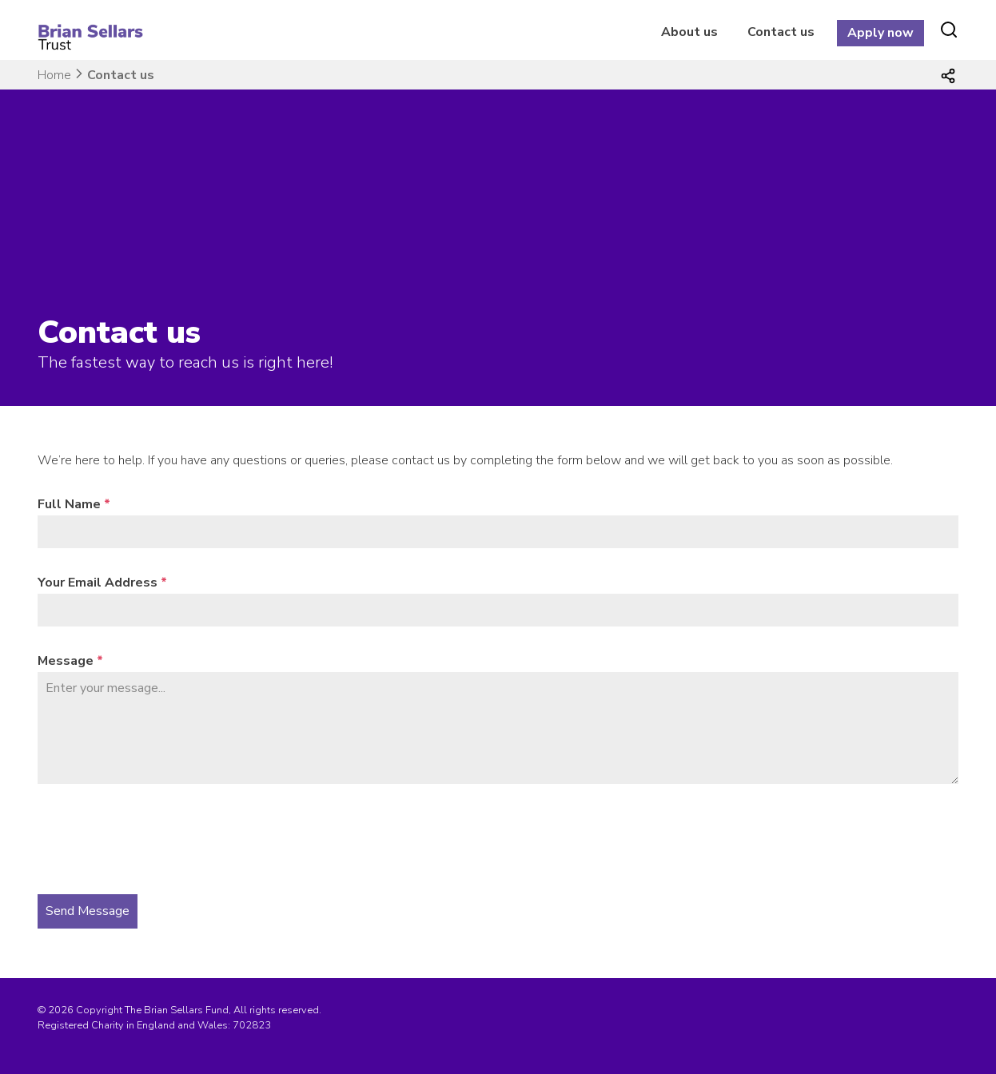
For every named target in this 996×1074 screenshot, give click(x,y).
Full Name (74, 504)
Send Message (87, 911)
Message (70, 661)
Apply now (880, 33)
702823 (252, 1025)
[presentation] (159, 839)
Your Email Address (102, 582)
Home (54, 75)
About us (689, 32)
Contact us (781, 32)
